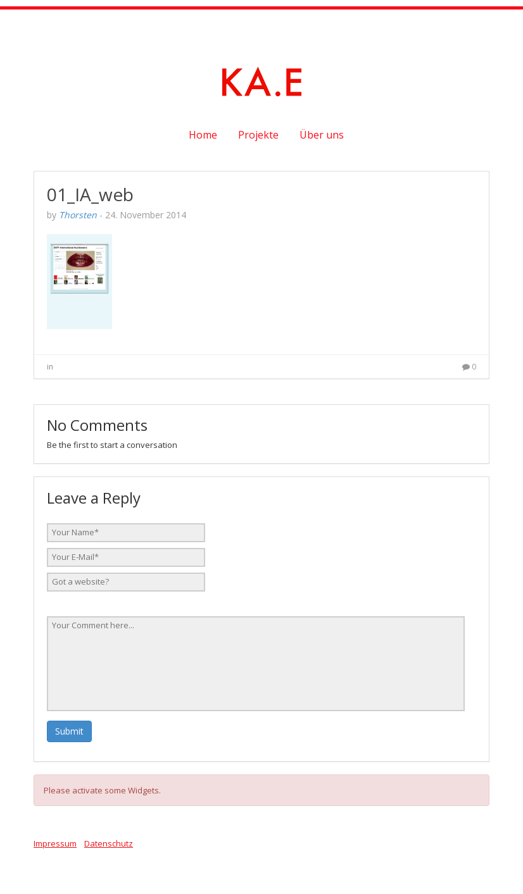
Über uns (321, 134)
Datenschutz (108, 843)
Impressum (55, 843)
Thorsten (78, 215)
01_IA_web (90, 194)
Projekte (258, 134)
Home (203, 134)
